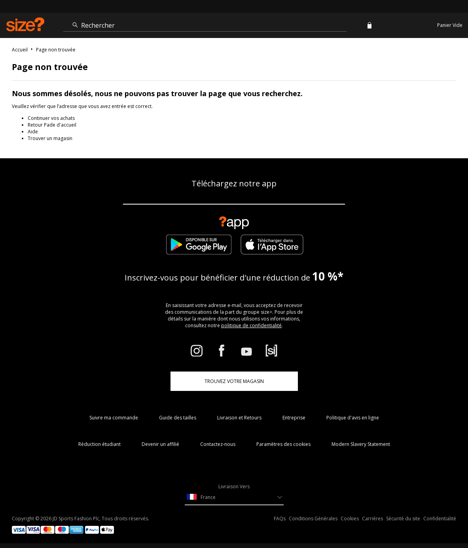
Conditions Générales (313, 518)
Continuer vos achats (51, 118)
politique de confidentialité (251, 325)
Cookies (350, 518)
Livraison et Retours (239, 417)
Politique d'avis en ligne (352, 417)
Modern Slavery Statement (361, 444)
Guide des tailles (177, 417)
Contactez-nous (217, 444)
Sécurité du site (403, 518)
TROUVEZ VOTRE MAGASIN (234, 381)
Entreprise (293, 417)
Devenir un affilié (160, 444)
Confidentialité (439, 518)
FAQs (280, 518)
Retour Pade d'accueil (52, 124)
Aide (33, 131)
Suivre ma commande (113, 417)
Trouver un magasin (50, 138)
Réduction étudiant (99, 444)
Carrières (372, 518)
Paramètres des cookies (283, 444)
